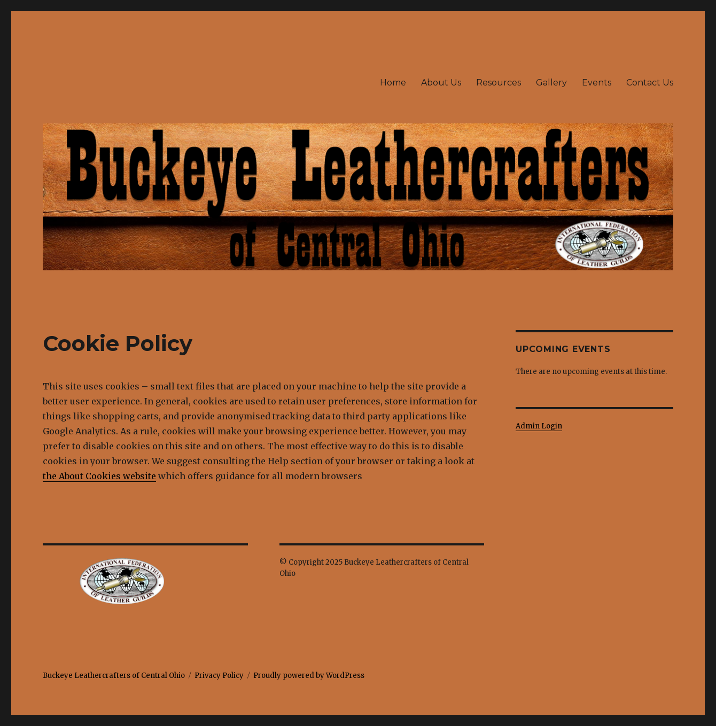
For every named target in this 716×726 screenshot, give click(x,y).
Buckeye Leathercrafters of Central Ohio (114, 675)
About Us (441, 82)
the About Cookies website (99, 476)
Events (596, 82)
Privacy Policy (219, 675)
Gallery (551, 82)
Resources (498, 82)
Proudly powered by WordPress (308, 675)
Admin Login (539, 426)
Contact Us (649, 82)
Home (393, 82)
